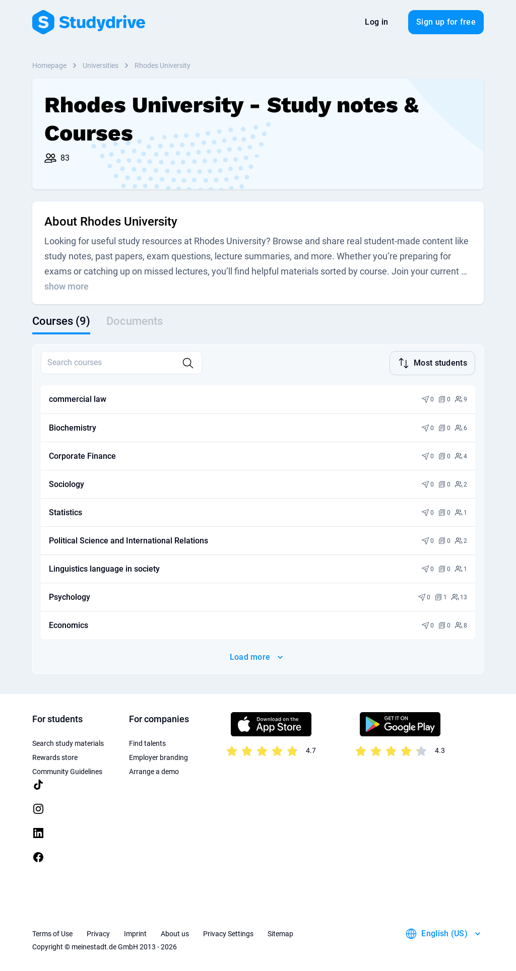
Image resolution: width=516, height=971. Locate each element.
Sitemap (280, 933)
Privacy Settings (228, 933)
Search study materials (68, 742)
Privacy (98, 933)
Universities (100, 65)
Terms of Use (52, 933)
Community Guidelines (67, 771)
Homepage (49, 65)
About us (175, 933)
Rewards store (55, 756)
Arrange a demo (154, 771)
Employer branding (158, 756)
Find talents (147, 742)
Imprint (135, 933)
